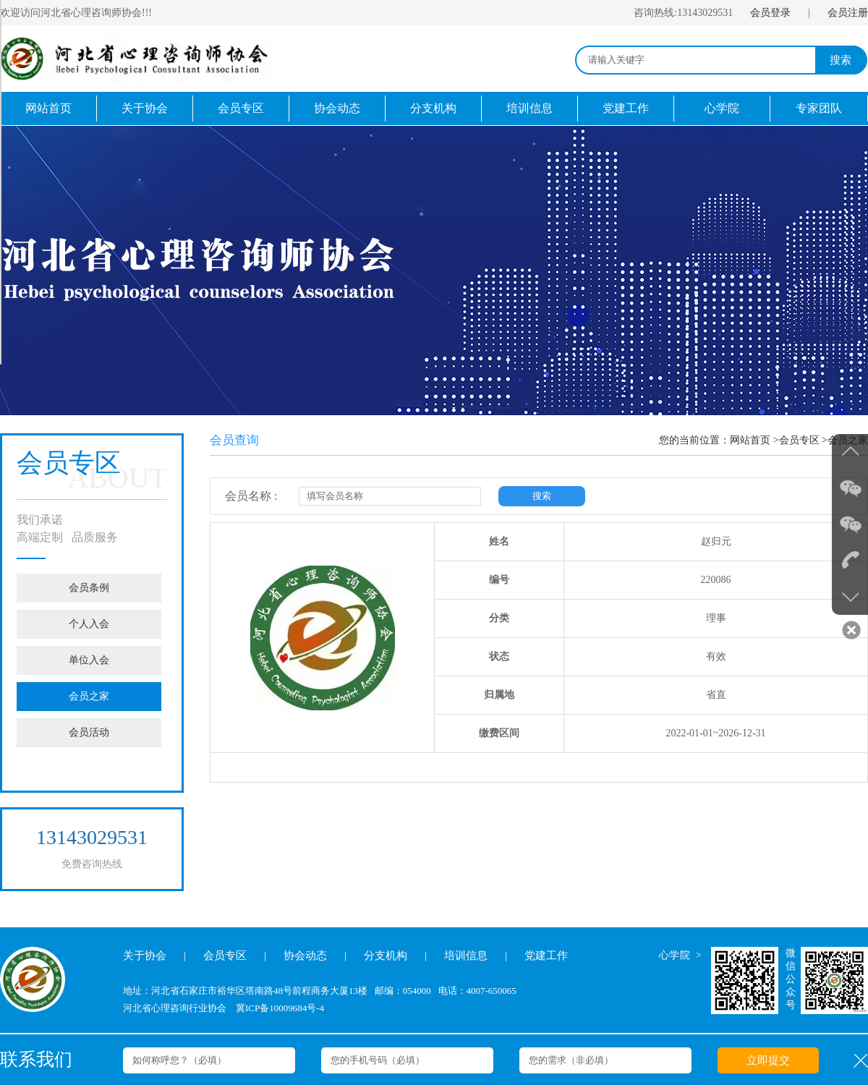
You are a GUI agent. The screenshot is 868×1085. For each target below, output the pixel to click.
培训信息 (529, 108)
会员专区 (241, 108)
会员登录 (770, 12)
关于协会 (145, 108)
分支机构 (433, 108)
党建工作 (626, 108)
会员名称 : (251, 496)
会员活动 (89, 732)
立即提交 (768, 1060)
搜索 (840, 60)
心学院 (722, 108)
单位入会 (89, 660)
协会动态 (337, 108)
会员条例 (89, 587)
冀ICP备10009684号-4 (280, 1008)
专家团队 (819, 108)
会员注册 (847, 12)
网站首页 (48, 108)
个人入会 (89, 623)
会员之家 (89, 696)
